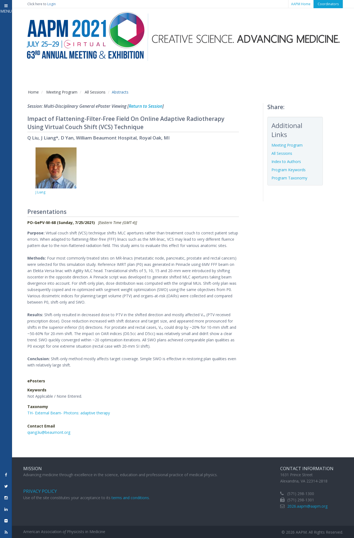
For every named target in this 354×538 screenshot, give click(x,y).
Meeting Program (61, 92)
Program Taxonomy (289, 178)
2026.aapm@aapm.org (307, 506)
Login (51, 4)
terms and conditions (130, 497)
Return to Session (145, 106)
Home (33, 92)
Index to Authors (286, 161)
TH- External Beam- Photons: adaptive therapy (68, 412)
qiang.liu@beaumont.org (48, 432)
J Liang (40, 192)
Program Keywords (288, 169)
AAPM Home (301, 4)
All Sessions (95, 92)
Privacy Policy (40, 491)
